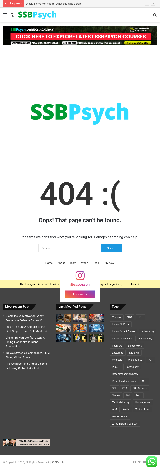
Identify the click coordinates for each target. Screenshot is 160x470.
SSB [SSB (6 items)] (124, 388)
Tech (96, 263)
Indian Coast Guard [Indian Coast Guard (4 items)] (122, 338)
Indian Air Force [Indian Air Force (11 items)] (120, 324)
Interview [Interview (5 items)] (117, 345)
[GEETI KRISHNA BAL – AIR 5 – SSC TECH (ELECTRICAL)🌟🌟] (80, 338)
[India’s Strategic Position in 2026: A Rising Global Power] (63, 328)
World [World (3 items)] (126, 409)
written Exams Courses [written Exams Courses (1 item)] (125, 423)
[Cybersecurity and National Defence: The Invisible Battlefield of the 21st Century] (63, 338)
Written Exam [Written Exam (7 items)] (142, 409)
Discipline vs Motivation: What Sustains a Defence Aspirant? (62, 3)
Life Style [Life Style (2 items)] (134, 352)
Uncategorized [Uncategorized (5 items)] (143, 402)
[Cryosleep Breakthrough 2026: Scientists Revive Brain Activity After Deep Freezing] (96, 328)
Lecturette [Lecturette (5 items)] (117, 352)
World (84, 263)
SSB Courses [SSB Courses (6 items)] (140, 388)
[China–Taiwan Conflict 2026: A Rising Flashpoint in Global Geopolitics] (96, 318)
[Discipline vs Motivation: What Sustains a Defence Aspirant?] (63, 318)
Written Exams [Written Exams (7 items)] (120, 416)
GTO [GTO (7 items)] (129, 317)
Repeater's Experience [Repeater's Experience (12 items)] (124, 381)
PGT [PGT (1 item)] (150, 359)
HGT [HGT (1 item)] (140, 317)
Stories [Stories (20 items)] (116, 395)
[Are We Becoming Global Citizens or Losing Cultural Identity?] (80, 328)
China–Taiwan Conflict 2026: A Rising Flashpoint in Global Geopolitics (25, 342)
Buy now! (109, 263)
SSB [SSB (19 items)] (114, 388)
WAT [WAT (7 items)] (114, 409)
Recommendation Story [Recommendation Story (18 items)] (125, 374)
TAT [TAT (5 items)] (128, 395)
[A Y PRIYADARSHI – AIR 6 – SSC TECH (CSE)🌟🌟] (96, 338)
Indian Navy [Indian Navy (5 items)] (145, 338)
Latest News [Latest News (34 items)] (135, 345)
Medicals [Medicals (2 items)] (117, 359)
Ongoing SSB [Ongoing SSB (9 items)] (135, 359)
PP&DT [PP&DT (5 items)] (116, 366)
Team (73, 263)
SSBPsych (57, 462)
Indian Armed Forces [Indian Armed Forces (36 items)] (123, 331)
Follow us (80, 294)
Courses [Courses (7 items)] (116, 317)
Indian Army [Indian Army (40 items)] (147, 331)
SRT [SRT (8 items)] (144, 381)
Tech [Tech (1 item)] (138, 395)
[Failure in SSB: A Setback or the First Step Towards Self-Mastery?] (80, 318)
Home (49, 263)
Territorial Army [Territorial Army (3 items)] (120, 402)
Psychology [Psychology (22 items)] (132, 366)
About (61, 263)
